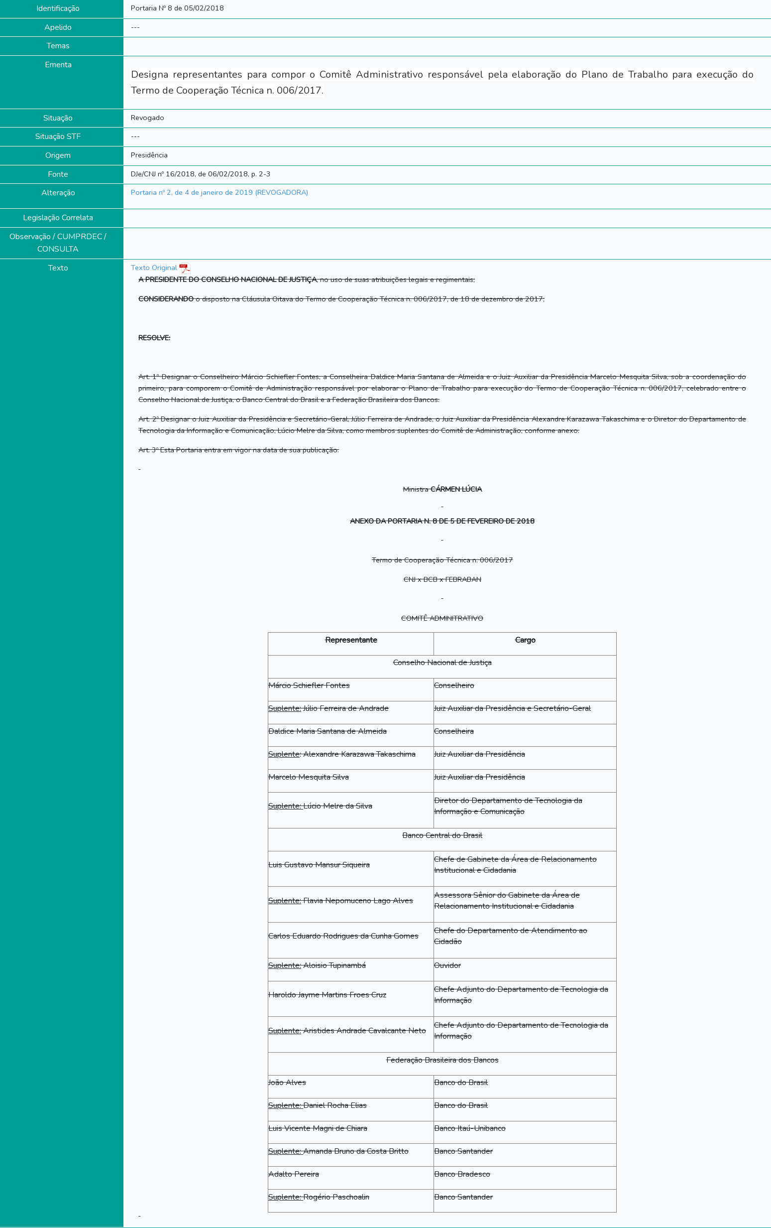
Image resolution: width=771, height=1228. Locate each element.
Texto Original (154, 268)
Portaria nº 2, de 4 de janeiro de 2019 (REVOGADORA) (219, 192)
